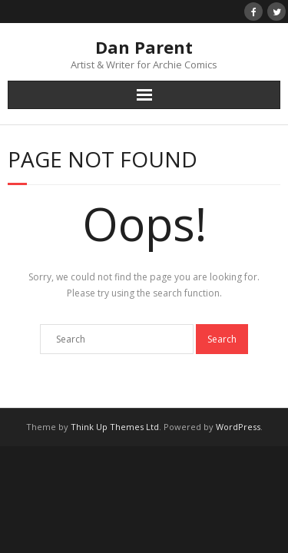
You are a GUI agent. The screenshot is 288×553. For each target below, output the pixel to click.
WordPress (238, 426)
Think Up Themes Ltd (115, 426)
